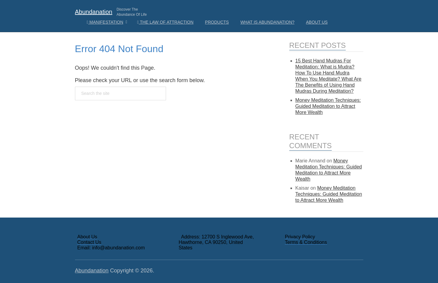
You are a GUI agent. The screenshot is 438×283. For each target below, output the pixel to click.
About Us (317, 22)
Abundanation (93, 12)
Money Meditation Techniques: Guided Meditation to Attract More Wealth (328, 106)
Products (217, 22)
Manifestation (105, 22)
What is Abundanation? (267, 22)
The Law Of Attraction (165, 22)
